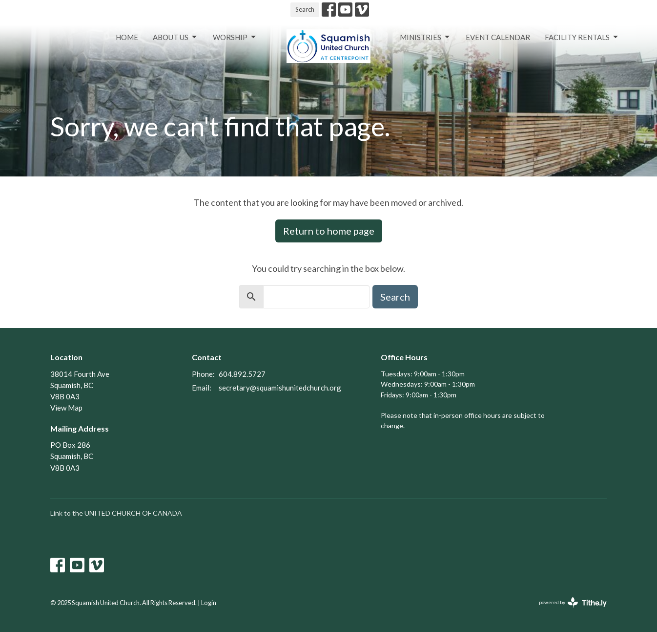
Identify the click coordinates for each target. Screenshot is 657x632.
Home (127, 37)
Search (304, 9)
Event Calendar (498, 37)
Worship (235, 37)
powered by (573, 602)
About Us (175, 37)
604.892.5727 (242, 374)
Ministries (425, 37)
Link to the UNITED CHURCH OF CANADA (116, 513)
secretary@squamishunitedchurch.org (280, 387)
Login (208, 603)
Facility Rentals (582, 37)
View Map (66, 407)
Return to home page (328, 231)
